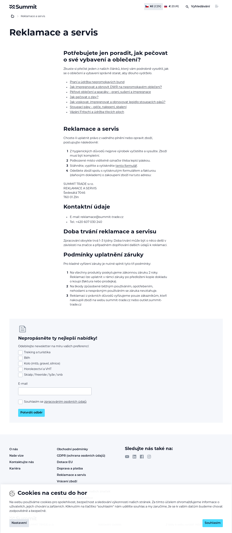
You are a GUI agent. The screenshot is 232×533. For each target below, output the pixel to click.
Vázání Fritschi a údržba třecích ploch (97, 112)
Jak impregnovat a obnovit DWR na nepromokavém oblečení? (116, 87)
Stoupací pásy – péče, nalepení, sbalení (98, 107)
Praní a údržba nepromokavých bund (97, 82)
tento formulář (126, 166)
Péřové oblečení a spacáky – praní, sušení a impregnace (110, 92)
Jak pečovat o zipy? (84, 97)
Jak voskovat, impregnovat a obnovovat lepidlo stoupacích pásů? (117, 102)
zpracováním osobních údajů (65, 401)
